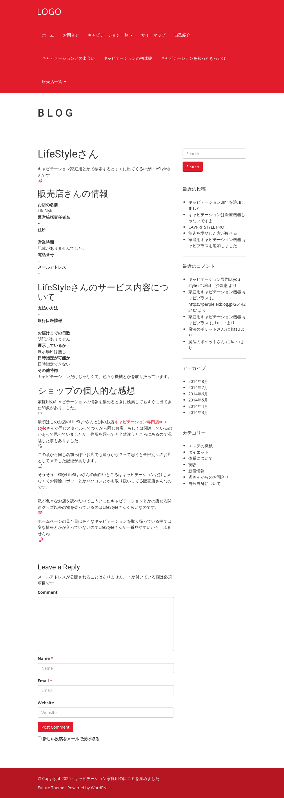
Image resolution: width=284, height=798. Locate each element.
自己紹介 (182, 35)
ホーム (48, 35)
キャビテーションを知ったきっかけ (193, 58)
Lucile (220, 322)
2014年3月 (198, 412)
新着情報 (196, 470)
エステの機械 (200, 445)
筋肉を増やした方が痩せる (212, 233)
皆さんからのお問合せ (208, 477)
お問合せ (71, 35)
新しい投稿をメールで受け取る (71, 738)
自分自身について (204, 483)
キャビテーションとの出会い (68, 58)
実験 (192, 464)
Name (45, 658)
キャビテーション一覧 (110, 35)
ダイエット (198, 452)
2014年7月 (198, 387)
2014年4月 (198, 406)
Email (45, 680)
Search (192, 166)
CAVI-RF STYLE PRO (206, 227)
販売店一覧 (54, 81)
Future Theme (51, 787)
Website (46, 702)
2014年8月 (198, 381)
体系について (200, 458)
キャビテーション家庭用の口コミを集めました (116, 778)
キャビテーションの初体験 (127, 58)
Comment (48, 592)
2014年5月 (198, 400)
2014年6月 (198, 394)
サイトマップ (153, 35)
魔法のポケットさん (206, 329)
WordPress (101, 787)
